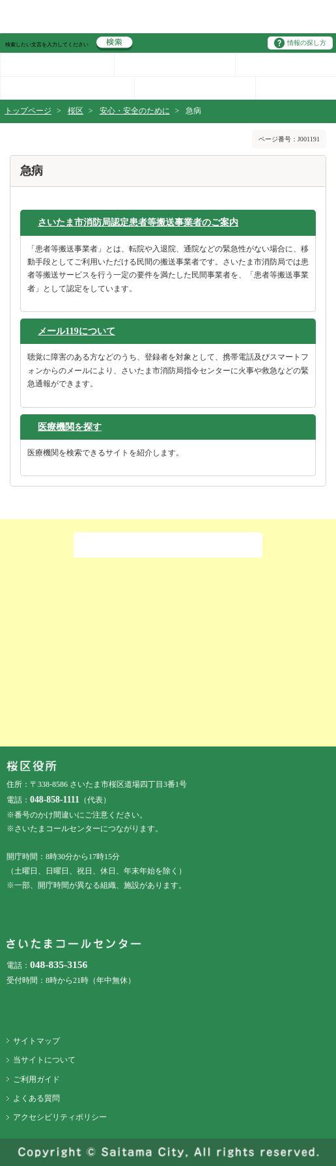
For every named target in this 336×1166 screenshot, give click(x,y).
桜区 (75, 110)
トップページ (28, 110)
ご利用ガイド (36, 1079)
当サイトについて (44, 1059)
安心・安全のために (135, 110)
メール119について (76, 331)
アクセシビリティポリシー (60, 1117)
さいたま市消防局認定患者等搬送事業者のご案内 (138, 222)
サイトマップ (36, 1040)
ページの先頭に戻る (0, 0)
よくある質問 (36, 1098)
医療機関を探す (70, 426)
